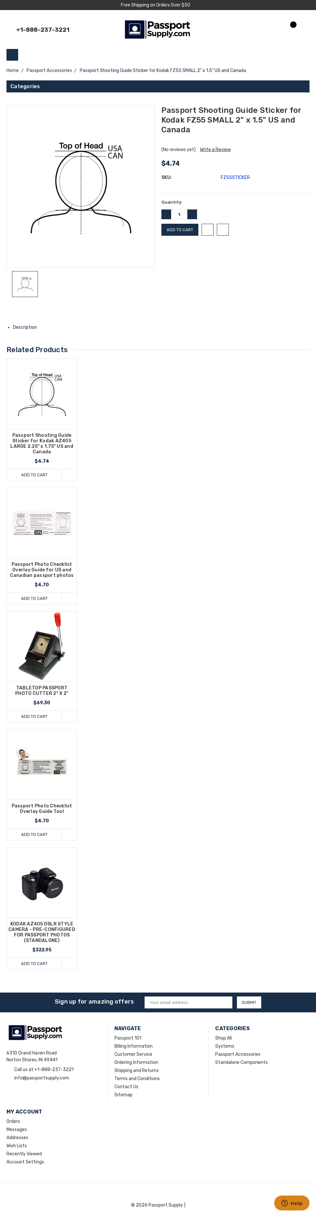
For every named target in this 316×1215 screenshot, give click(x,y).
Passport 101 (127, 1038)
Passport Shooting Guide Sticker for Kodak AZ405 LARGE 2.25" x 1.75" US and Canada (41, 444)
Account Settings (25, 1162)
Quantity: (171, 202)
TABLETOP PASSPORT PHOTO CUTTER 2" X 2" (41, 690)
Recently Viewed (24, 1154)
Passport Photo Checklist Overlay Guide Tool (42, 808)
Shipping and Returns (136, 1070)
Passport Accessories (238, 1054)
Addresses (17, 1137)
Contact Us (126, 1087)
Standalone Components (241, 1062)
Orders (13, 1121)
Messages (16, 1129)
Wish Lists (16, 1146)
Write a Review (215, 149)
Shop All (223, 1038)
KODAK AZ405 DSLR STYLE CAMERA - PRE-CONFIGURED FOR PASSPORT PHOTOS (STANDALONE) (41, 932)
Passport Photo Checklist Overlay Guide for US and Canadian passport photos (42, 570)
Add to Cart (34, 474)
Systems (224, 1046)
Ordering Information (136, 1062)
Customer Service (133, 1054)
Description (27, 327)
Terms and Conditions (137, 1078)
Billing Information (133, 1046)
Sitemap (123, 1095)
